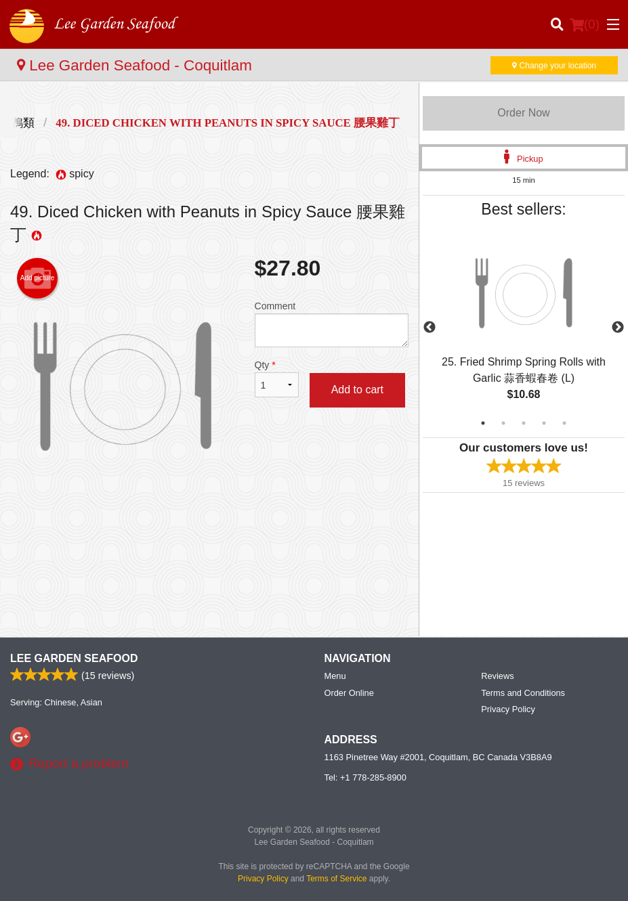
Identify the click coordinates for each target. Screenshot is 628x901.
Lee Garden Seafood (74, 658)
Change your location (554, 65)
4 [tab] (544, 423)
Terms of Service (336, 878)
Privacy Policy (508, 709)
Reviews (497, 676)
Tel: (365, 777)
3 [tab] (523, 423)
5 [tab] (564, 423)
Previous (429, 327)
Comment (332, 324)
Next (618, 327)
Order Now (523, 112)
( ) (585, 24)
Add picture (37, 278)
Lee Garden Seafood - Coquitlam (134, 65)
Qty (277, 378)
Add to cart (357, 389)
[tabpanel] (523, 327)
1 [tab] (483, 423)
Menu (335, 676)
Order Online (349, 693)
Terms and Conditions (523, 693)
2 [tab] (503, 423)
